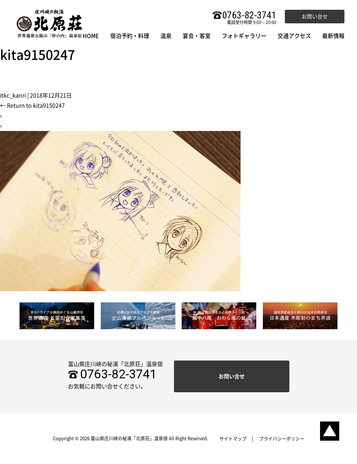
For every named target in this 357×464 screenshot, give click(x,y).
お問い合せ (315, 16)
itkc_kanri (13, 95)
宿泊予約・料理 (129, 36)
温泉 (166, 36)
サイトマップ (232, 438)
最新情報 (333, 36)
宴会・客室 (197, 36)
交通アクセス (294, 36)
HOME (91, 36)
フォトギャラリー (244, 36)
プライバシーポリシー (281, 438)
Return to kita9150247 (32, 105)
